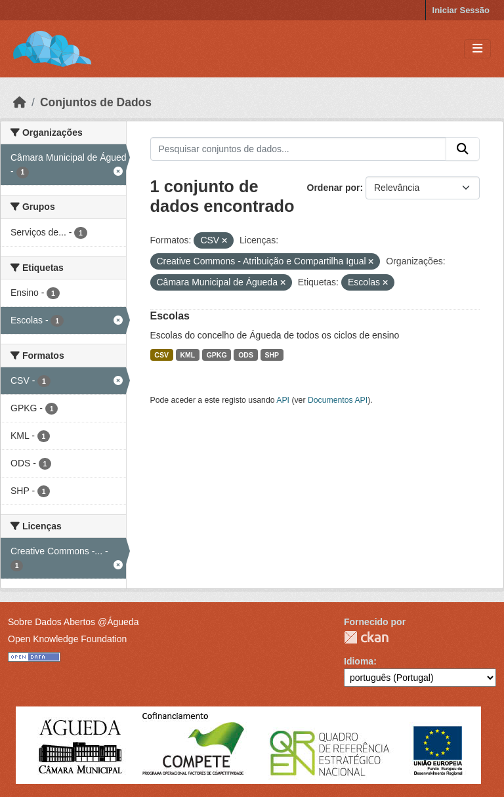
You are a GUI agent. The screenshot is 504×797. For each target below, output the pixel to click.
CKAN (366, 637)
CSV (161, 355)
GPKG (217, 355)
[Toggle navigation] (477, 48)
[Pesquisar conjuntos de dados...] (298, 149)
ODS (245, 355)
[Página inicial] (19, 102)
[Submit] (463, 149)
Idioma (358, 661)
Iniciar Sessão (461, 10)
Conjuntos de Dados (96, 102)
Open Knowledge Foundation (67, 639)
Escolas (170, 315)
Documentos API (338, 400)
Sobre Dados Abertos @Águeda (73, 622)
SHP (271, 355)
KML (187, 355)
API (282, 400)
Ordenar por (333, 187)
